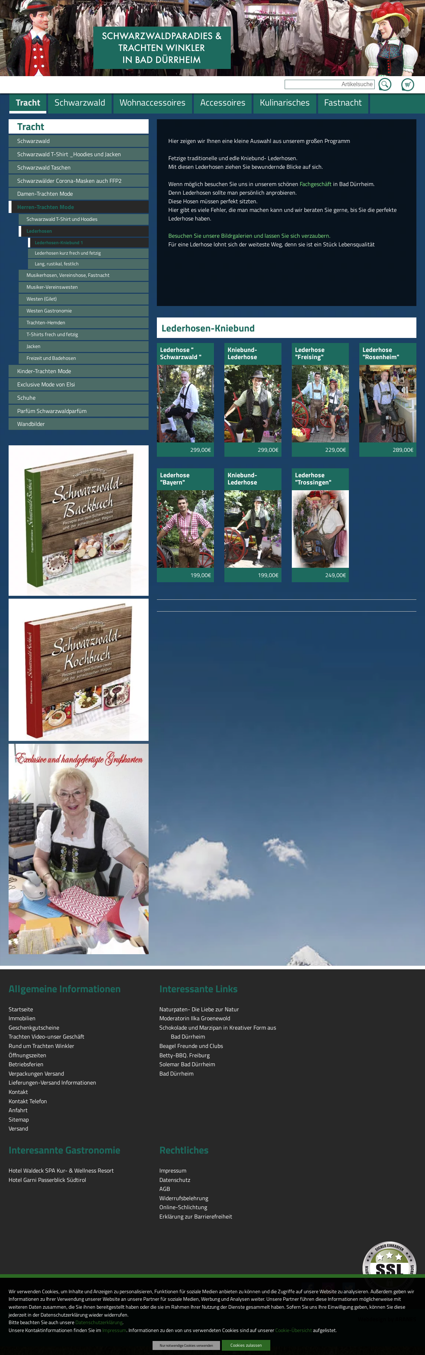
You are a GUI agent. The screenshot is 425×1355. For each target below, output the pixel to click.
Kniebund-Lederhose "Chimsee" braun (251, 354)
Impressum (114, 1330)
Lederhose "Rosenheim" (381, 354)
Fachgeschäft (315, 184)
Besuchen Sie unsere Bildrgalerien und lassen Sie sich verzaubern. (249, 235)
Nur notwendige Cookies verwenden (186, 1345)
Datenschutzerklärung (98, 1322)
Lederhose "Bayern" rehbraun (175, 479)
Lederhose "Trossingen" (313, 479)
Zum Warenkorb (407, 80)
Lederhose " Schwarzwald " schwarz (180, 354)
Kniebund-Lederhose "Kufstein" (242, 479)
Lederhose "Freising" (309, 354)
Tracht (30, 126)
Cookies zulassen (246, 1345)
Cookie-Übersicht (293, 1330)
